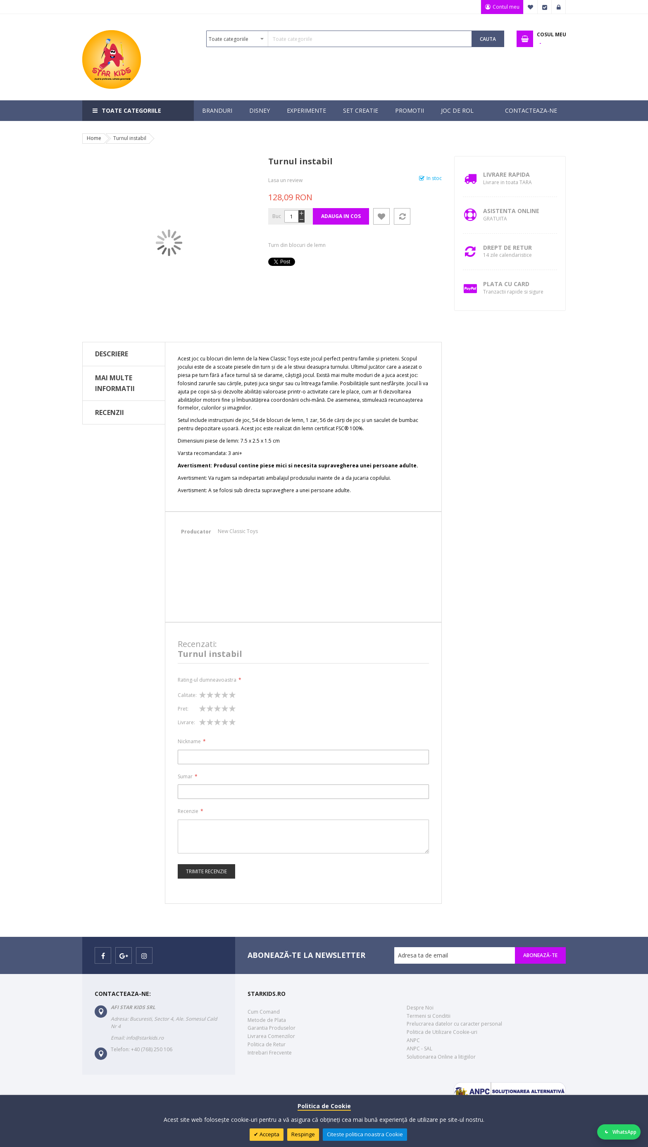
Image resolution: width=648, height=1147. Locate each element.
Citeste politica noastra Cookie (365, 1134)
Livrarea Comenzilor (271, 1036)
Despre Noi (420, 1007)
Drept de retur (507, 247)
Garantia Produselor (271, 1027)
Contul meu (505, 6)
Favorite (531, 7)
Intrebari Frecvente (270, 1052)
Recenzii (109, 412)
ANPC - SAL (419, 1048)
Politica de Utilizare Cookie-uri (442, 1032)
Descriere (111, 353)
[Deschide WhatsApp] (619, 1132)
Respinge (303, 1134)
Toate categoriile (131, 110)
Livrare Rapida (506, 174)
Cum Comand (264, 1011)
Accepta (268, 1134)
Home (94, 138)
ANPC (413, 1040)
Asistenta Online (511, 211)
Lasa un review (285, 180)
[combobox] (339, 39)
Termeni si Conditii (428, 1015)
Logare (559, 7)
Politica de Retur (267, 1044)
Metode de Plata (267, 1020)
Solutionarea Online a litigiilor (441, 1056)
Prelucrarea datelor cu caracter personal (454, 1023)
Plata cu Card (506, 284)
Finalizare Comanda (545, 7)
